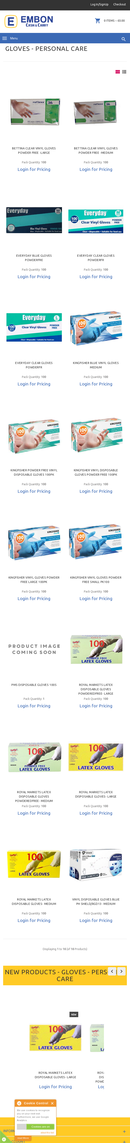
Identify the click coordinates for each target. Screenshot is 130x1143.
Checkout (119, 4)
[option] (55, 1050)
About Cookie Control (19, 1103)
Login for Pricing (34, 169)
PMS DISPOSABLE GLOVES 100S (34, 685)
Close (52, 1103)
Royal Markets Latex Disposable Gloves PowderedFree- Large (95, 689)
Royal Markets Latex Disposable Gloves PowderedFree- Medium (34, 796)
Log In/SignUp (100, 4)
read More (23, 1138)
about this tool (47, 1133)
